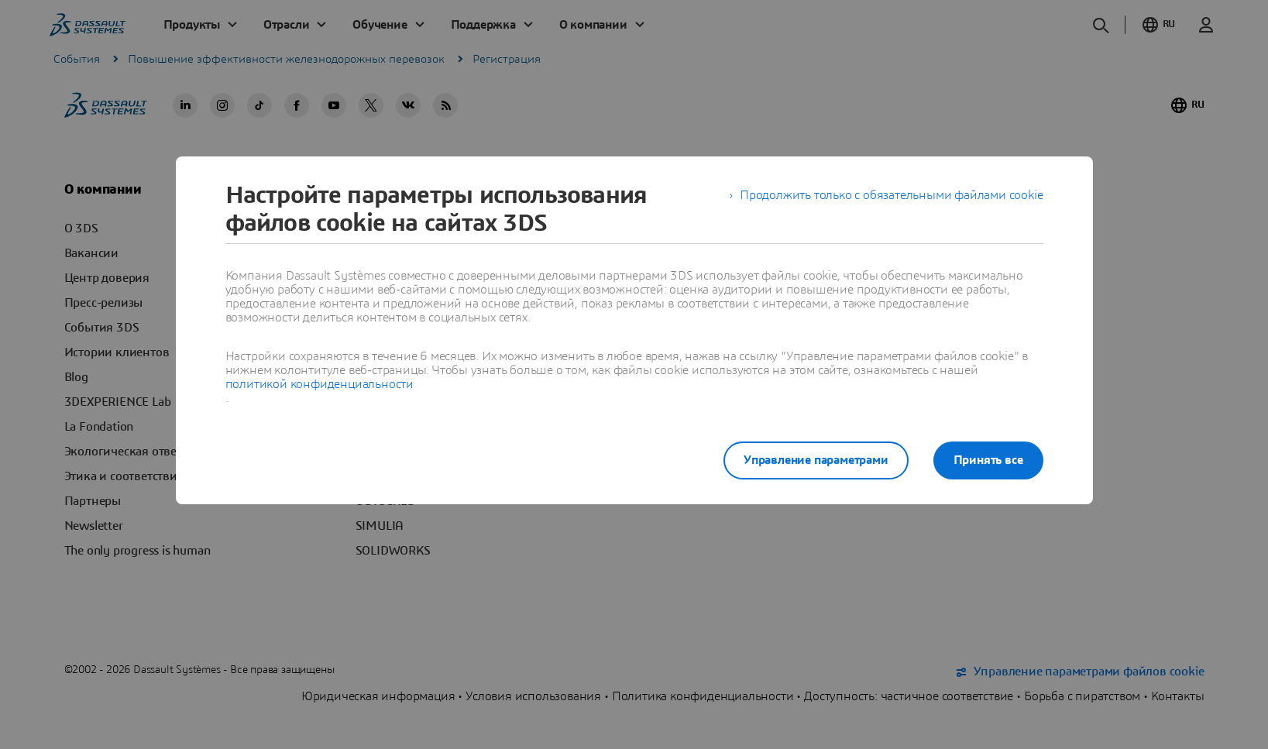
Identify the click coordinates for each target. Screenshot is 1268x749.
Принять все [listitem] (988, 460)
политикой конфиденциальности (319, 384)
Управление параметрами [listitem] (816, 460)
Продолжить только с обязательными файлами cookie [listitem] (891, 195)
